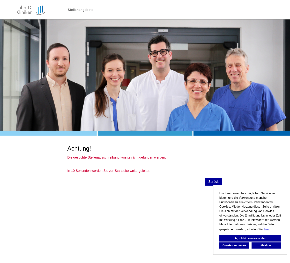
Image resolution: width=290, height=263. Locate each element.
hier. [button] (267, 229)
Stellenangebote (80, 10)
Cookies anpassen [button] (234, 245)
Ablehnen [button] (266, 245)
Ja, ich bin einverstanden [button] (250, 238)
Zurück (213, 182)
